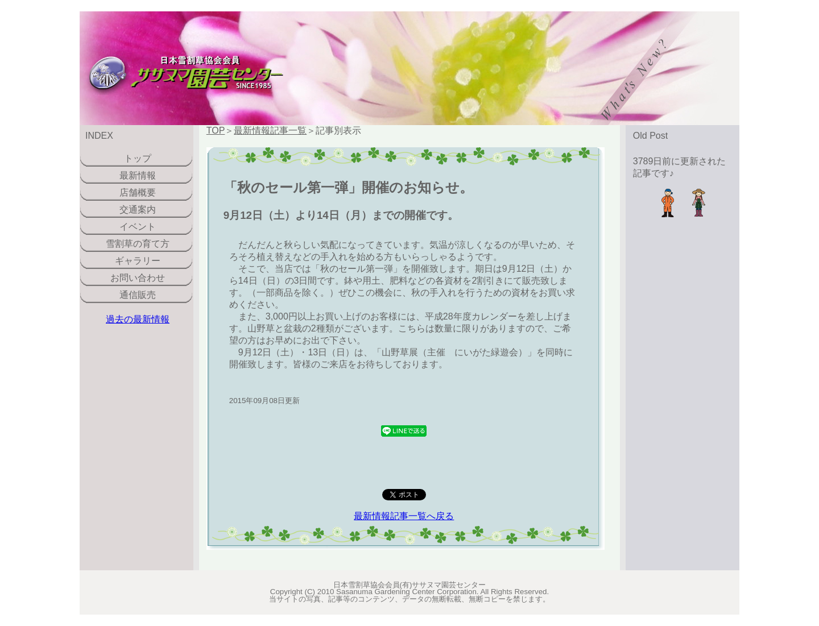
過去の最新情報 (137, 319)
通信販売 (137, 295)
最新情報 (137, 175)
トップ (137, 158)
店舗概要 (137, 192)
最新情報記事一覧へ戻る (404, 516)
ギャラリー (137, 261)
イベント (137, 226)
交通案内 (137, 209)
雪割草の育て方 (137, 243)
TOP (215, 130)
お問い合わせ (137, 278)
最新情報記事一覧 (270, 130)
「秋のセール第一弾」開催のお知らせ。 (348, 187)
